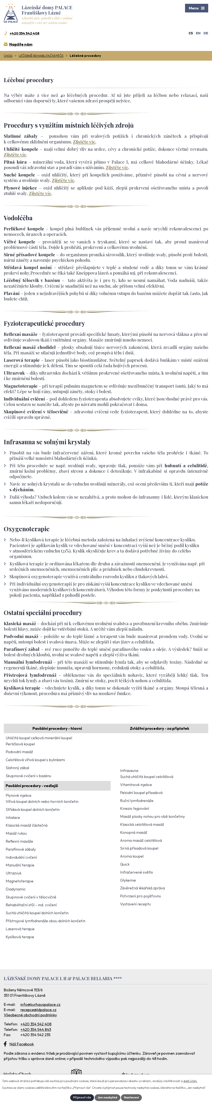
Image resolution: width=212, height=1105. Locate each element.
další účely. (190, 1081)
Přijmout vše (82, 1097)
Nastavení (131, 1097)
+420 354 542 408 (35, 1024)
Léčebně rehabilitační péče (41, 56)
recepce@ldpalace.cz (38, 1009)
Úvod (8, 56)
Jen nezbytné (107, 1097)
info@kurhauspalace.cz (40, 1004)
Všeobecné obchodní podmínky (30, 1015)
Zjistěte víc (84, 141)
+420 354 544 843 (35, 1029)
